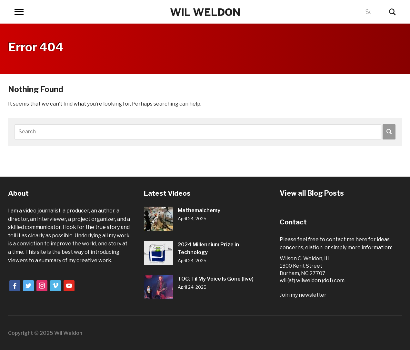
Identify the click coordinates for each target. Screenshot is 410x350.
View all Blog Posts (310, 193)
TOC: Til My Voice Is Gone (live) (216, 279)
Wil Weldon (205, 12)
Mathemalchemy (199, 210)
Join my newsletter (303, 295)
